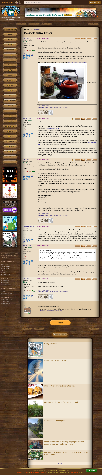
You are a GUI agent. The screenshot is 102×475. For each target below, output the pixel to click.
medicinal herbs (35, 29)
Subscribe (10, 2)
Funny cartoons (50, 344)
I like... (24, 53)
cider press (10, 131)
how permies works (43, 106)
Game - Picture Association (55, 361)
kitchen (10, 65)
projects (10, 136)
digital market (10, 141)
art (10, 95)
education (10, 111)
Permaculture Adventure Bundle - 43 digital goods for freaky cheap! (66, 453)
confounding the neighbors (55, 420)
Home (4, 2)
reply (60, 323)
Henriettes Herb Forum (52, 128)
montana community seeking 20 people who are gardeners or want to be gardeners (64, 443)
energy (10, 55)
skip (10, 116)
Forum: (26, 29)
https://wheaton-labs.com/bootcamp (51, 310)
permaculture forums (10, 29)
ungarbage (10, 75)
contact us (19, 472)
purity (10, 70)
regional (10, 105)
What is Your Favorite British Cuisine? (59, 386)
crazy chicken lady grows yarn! (59, 107)
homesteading (10, 49)
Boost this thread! (60, 334)
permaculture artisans (10, 100)
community (10, 80)
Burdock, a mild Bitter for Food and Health (61, 402)
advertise (26, 472)
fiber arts (10, 90)
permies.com (10, 146)
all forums (10, 162)
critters (10, 39)
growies (10, 34)
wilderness (10, 85)
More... (60, 463)
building (10, 44)
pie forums (10, 151)
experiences (10, 121)
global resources (10, 126)
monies (10, 60)
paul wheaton (74, 472)
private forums (10, 156)
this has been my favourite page (77, 62)
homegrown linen (43, 107)
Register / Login (94, 2)
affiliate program (34, 472)
